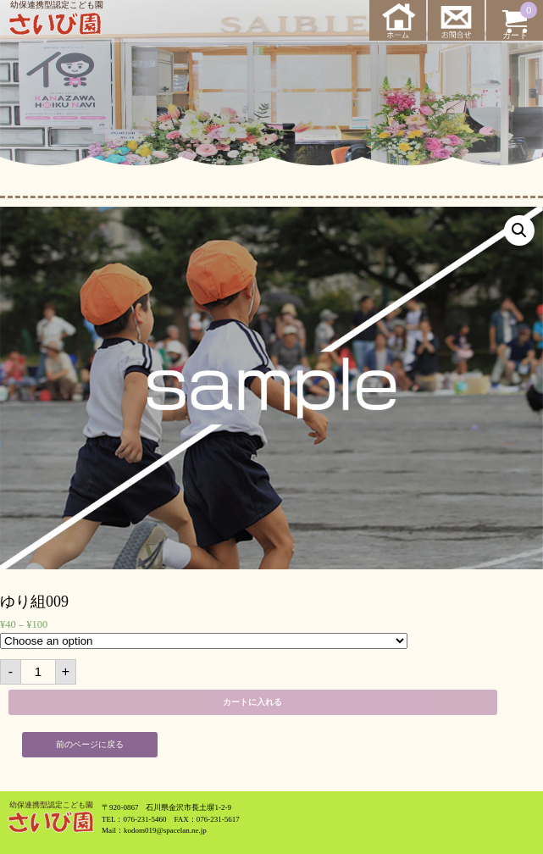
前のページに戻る (90, 744)
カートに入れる (252, 702)
